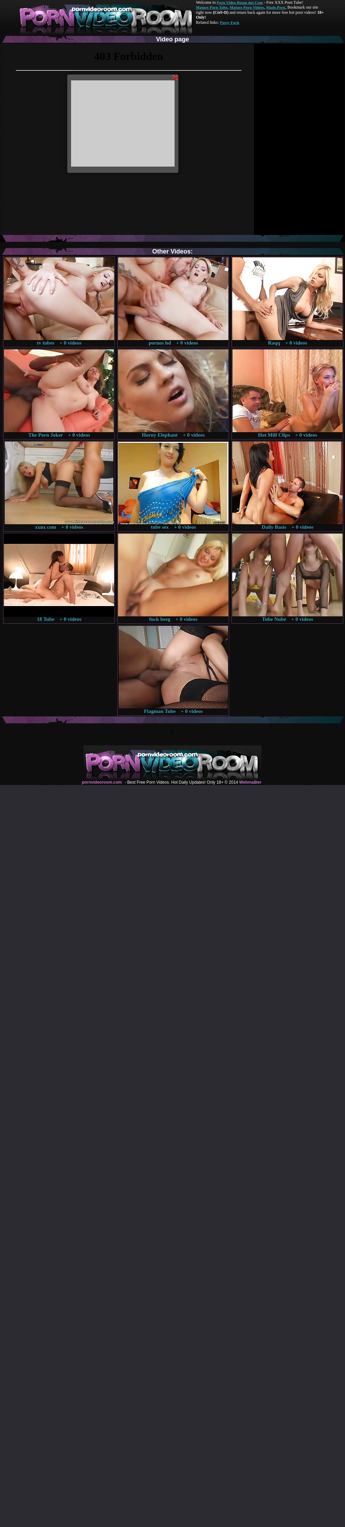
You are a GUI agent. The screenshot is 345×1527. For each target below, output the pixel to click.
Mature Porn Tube (212, 7)
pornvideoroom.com (102, 782)
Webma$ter (250, 782)
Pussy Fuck (229, 22)
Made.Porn (275, 7)
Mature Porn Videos (247, 7)
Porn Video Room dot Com (240, 2)
